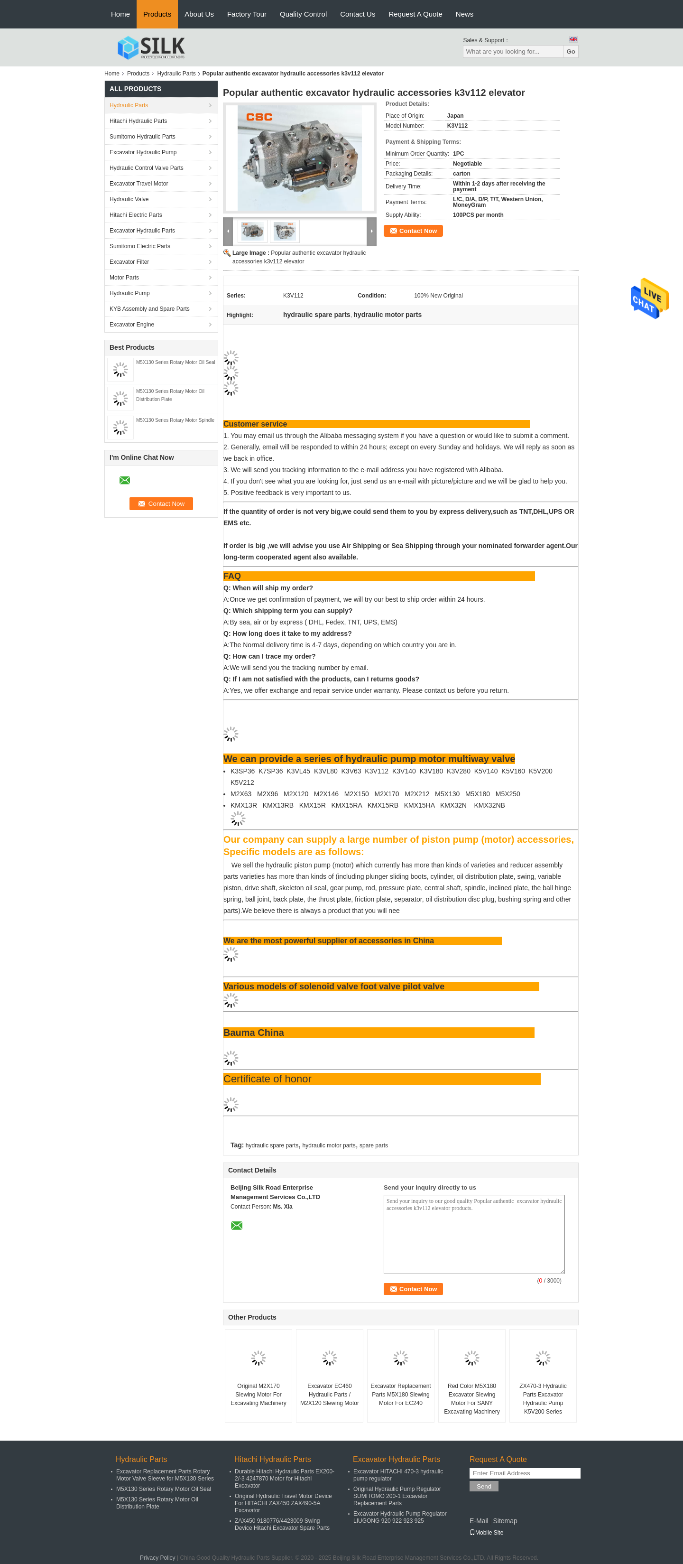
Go (570, 51)
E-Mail (479, 1521)
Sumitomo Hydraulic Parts (142, 136)
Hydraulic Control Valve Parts (147, 168)
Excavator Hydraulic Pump (143, 152)
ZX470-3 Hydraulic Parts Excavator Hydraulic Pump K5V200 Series (542, 1399)
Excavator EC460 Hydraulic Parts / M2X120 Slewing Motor (329, 1394)
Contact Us (357, 14)
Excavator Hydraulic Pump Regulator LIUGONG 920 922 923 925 (400, 1517)
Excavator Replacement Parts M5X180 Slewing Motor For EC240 (400, 1394)
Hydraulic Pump (130, 293)
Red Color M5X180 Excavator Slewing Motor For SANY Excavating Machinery (471, 1399)
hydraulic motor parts (329, 1145)
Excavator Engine (132, 324)
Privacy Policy (157, 1558)
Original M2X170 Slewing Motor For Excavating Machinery (258, 1394)
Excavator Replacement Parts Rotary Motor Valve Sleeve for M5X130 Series (165, 1475)
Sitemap (505, 1521)
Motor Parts (124, 277)
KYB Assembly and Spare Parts (150, 309)
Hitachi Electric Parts (136, 215)
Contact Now (418, 230)
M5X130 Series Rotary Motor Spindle (175, 420)
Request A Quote (415, 14)
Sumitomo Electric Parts (140, 246)
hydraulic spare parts (272, 1145)
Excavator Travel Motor (139, 183)
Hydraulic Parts (176, 73)
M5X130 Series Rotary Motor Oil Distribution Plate (157, 1503)
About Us (199, 14)
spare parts (374, 1145)
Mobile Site (486, 1532)
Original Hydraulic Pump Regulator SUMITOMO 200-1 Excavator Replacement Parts (397, 1496)
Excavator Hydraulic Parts (142, 230)
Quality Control (303, 14)
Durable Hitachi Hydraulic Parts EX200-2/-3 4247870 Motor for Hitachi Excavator (284, 1478)
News (465, 14)
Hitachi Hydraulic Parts (138, 121)
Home (120, 14)
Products (157, 14)
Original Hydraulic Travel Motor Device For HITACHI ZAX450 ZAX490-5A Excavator (283, 1503)
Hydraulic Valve (129, 199)
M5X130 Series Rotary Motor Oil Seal (175, 362)
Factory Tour (247, 14)
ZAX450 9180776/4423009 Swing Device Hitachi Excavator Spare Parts (282, 1524)
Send (484, 1486)
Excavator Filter (129, 262)
